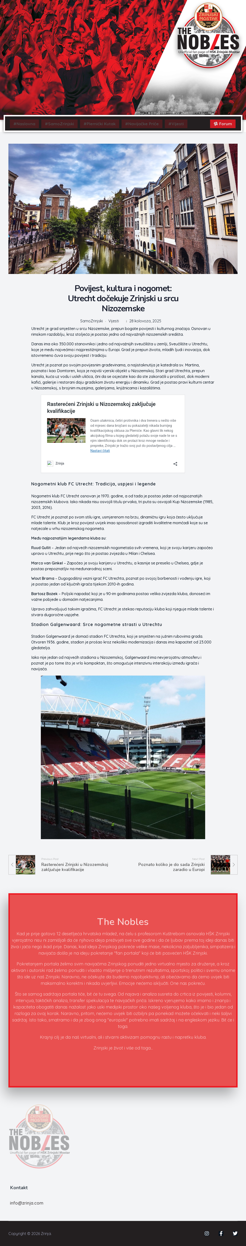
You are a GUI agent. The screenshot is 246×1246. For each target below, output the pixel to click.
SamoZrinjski (91, 321)
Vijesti (113, 321)
